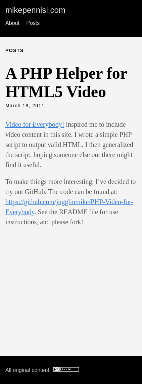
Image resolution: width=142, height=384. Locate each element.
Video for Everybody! (34, 124)
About (12, 23)
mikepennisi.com (35, 9)
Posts (33, 23)
